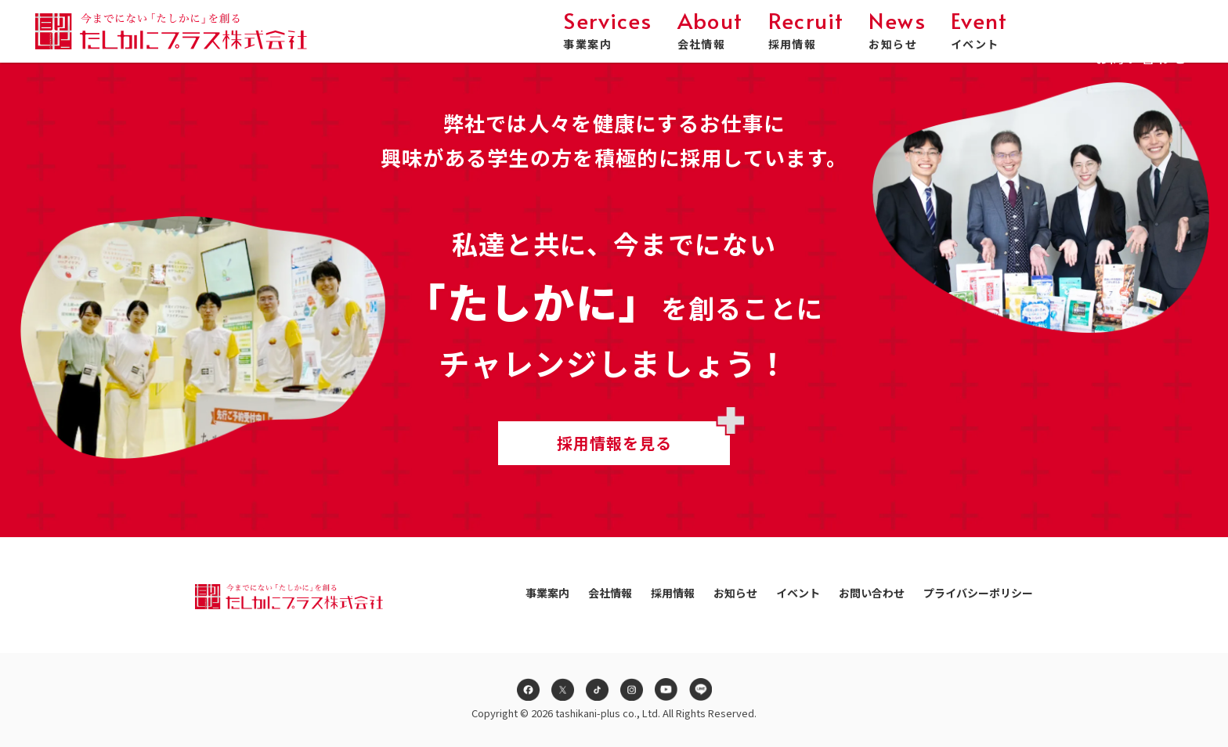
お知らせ (897, 30)
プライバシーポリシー (978, 593)
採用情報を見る (614, 442)
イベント (979, 30)
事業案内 (607, 30)
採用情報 (806, 30)
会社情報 (710, 30)
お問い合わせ (1141, 36)
